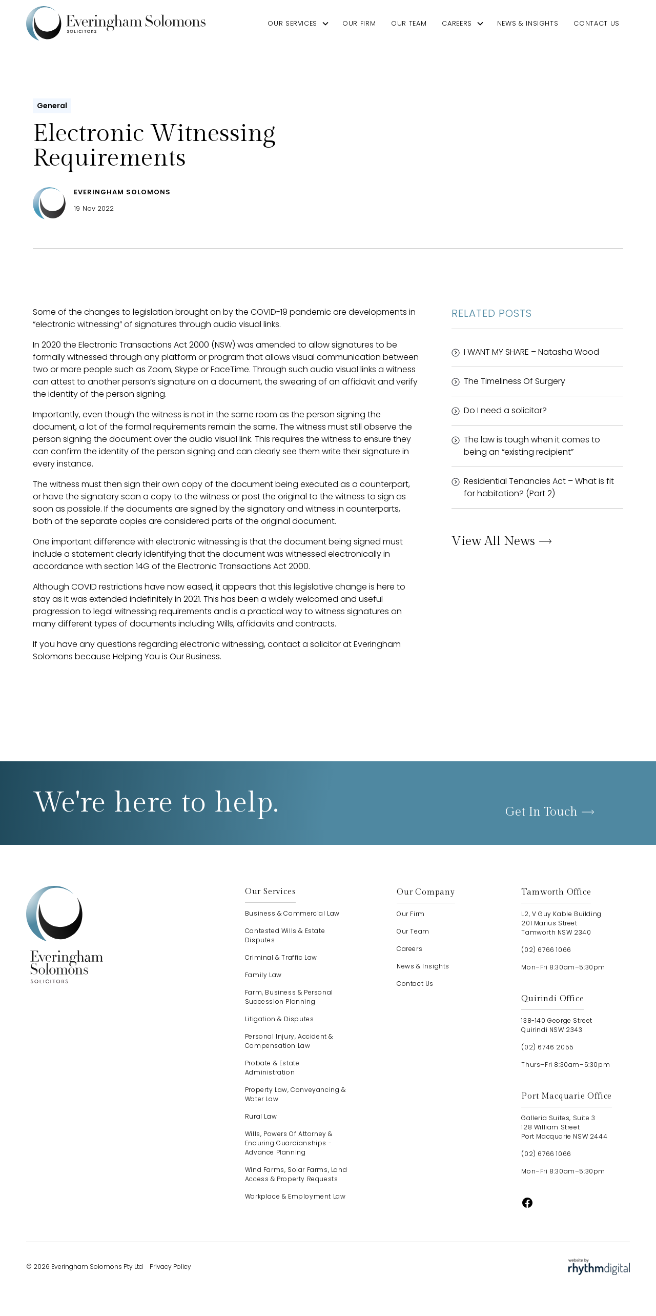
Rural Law (261, 1116)
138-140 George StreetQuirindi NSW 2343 (556, 1025)
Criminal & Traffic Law (281, 957)
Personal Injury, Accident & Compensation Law (289, 1041)
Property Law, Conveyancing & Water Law (295, 1094)
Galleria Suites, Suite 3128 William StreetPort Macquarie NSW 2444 (564, 1127)
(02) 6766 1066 (546, 949)
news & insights (528, 23)
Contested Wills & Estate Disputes (285, 935)
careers (456, 23)
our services (292, 23)
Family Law (263, 974)
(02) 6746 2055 (547, 1047)
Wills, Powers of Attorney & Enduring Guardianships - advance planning (289, 1143)
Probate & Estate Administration (272, 1068)
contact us (596, 23)
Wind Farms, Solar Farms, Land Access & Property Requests (296, 1174)
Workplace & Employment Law (295, 1196)
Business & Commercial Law (292, 913)
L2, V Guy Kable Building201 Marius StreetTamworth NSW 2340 (561, 923)
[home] (116, 23)
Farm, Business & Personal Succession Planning (289, 997)
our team (408, 23)
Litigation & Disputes (279, 1019)
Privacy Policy (170, 1266)
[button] (299, 23)
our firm (359, 23)
